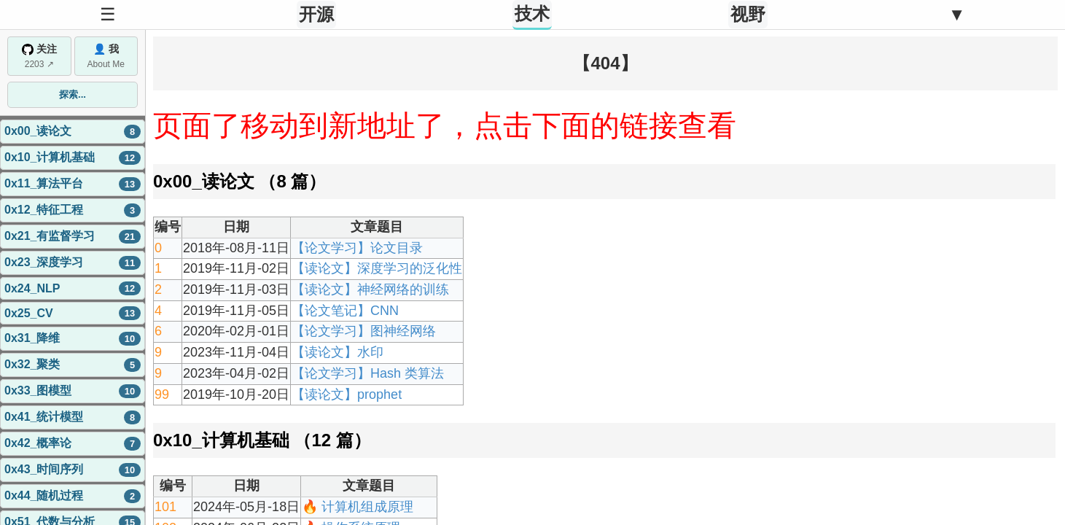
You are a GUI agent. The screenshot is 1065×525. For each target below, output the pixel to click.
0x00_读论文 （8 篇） (239, 181)
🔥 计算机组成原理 (357, 506)
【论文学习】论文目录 (357, 248)
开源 (316, 14)
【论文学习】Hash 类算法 (368, 373)
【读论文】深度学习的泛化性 (377, 268)
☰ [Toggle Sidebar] (108, 14)
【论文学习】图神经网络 (364, 331)
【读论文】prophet (347, 394)
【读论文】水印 (337, 352)
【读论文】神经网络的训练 (370, 289)
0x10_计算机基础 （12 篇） (262, 440)
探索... (72, 94)
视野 (747, 14)
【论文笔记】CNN (345, 310)
